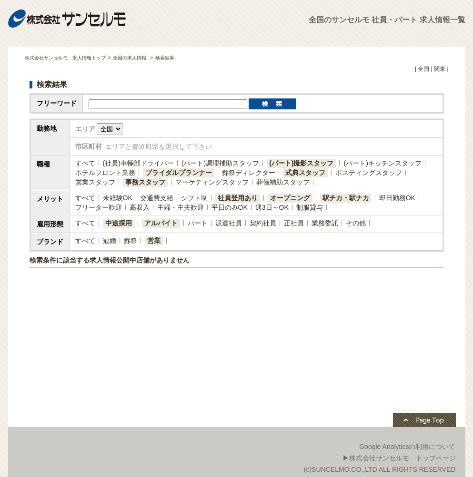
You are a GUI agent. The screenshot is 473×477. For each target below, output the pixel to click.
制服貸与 (309, 207)
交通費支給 (156, 198)
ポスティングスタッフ (368, 172)
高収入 (140, 207)
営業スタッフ (95, 182)
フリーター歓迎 (98, 207)
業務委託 (325, 223)
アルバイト (161, 223)
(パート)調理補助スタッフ (220, 163)
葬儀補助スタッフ (283, 182)
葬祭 (130, 240)
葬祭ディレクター (248, 172)
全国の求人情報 (130, 57)
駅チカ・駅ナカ (345, 198)
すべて (85, 163)
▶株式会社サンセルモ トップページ (399, 458)
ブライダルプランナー (178, 172)
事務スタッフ (145, 182)
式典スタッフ (305, 172)
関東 (439, 69)
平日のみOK (229, 207)
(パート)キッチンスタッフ (382, 163)
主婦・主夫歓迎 (180, 207)
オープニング (290, 198)
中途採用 (118, 223)
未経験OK (117, 198)
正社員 (294, 223)
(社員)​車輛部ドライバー (138, 163)
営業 (154, 240)
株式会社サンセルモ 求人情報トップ (65, 57)
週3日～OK (272, 207)
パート (198, 223)
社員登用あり (238, 198)
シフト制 (194, 198)
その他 (356, 223)
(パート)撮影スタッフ (301, 163)
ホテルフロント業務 (105, 172)
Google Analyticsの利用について (407, 446)
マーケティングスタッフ (212, 182)
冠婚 (109, 240)
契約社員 (263, 223)
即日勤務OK (397, 198)
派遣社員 (228, 223)
